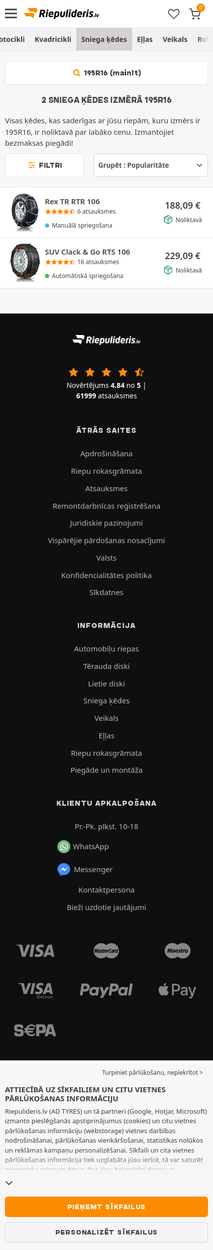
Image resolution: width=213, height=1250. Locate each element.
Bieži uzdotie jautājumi (106, 907)
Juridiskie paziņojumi (106, 523)
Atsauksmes (106, 488)
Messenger (84, 869)
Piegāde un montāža (106, 770)
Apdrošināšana (106, 453)
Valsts (106, 558)
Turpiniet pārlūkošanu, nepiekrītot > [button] (152, 1072)
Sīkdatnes (106, 592)
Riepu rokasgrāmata (106, 471)
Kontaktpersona (106, 890)
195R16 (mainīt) (107, 72)
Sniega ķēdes (104, 39)
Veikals (175, 39)
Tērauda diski (106, 666)
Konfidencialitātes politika (106, 575)
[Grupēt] (151, 165)
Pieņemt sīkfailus (106, 1207)
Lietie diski (106, 683)
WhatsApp (83, 846)
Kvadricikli (53, 39)
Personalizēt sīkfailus (106, 1232)
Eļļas (145, 39)
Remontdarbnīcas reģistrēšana (106, 506)
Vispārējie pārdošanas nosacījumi (106, 540)
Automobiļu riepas (106, 648)
